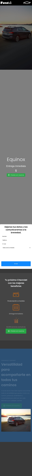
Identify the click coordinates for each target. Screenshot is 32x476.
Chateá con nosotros (16, 331)
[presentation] (14, 255)
